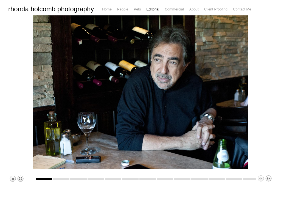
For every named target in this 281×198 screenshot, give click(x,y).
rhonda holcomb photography (51, 12)
